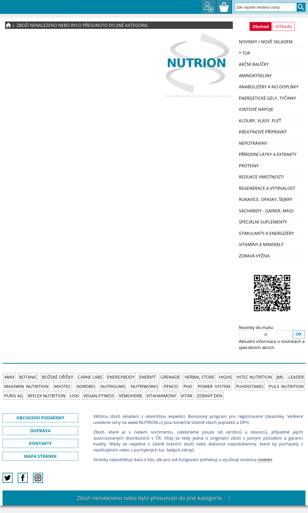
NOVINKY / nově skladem (266, 42)
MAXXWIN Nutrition (26, 386)
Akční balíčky (254, 64)
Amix (9, 377)
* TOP (245, 53)
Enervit (147, 377)
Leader (296, 377)
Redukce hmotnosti (261, 177)
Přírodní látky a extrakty (268, 154)
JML (280, 377)
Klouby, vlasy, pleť (260, 121)
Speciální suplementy (263, 222)
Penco (171, 386)
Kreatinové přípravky (263, 132)
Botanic (28, 377)
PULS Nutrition (286, 386)
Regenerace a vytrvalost (267, 188)
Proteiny (249, 166)
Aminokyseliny (255, 75)
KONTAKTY (40, 443)
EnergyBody (121, 377)
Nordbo (86, 386)
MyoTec (62, 386)
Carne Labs (90, 377)
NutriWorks (144, 386)
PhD (187, 386)
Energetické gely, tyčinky (267, 98)
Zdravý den (209, 396)
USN (74, 396)
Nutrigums (112, 386)
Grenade (170, 377)
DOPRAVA (40, 431)
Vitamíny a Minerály (261, 244)
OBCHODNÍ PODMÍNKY (40, 418)
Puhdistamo (249, 386)
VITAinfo (283, 26)
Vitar (186, 396)
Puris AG (13, 396)
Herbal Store (199, 377)
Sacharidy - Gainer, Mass (266, 211)
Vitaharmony (161, 396)
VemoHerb (130, 396)
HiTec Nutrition (254, 377)
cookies (264, 459)
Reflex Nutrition (46, 396)
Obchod (260, 26)
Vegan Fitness (98, 396)
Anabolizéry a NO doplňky (269, 87)
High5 (225, 377)
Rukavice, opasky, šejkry (265, 199)
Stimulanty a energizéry (266, 233)
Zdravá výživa (254, 256)
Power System (214, 386)
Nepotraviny (253, 143)
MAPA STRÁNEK (40, 456)
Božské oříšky (57, 377)
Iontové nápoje (256, 109)
